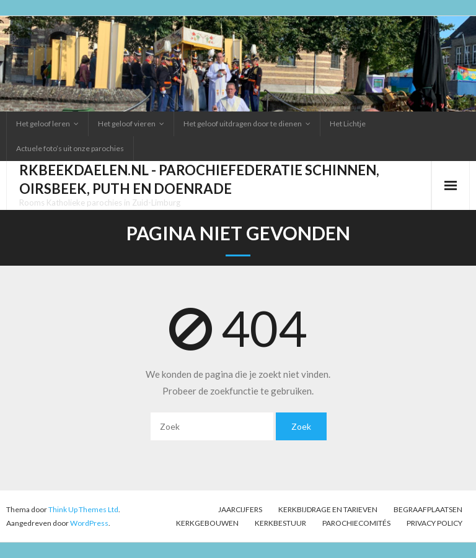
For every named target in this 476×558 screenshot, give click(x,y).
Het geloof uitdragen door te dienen (242, 123)
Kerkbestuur (280, 523)
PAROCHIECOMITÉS (356, 523)
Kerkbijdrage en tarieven (327, 509)
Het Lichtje (348, 123)
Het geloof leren (43, 123)
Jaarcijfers (240, 509)
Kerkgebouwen (207, 523)
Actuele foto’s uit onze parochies (70, 148)
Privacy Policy (434, 523)
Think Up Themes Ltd (83, 509)
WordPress (89, 523)
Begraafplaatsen (428, 509)
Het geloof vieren (127, 123)
